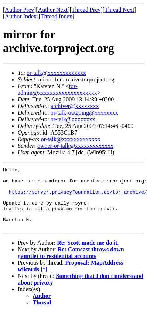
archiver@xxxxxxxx (75, 106)
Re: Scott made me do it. (88, 255)
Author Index (21, 16)
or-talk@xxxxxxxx (73, 119)
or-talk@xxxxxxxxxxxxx (56, 73)
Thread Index (56, 16)
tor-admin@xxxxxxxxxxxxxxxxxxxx (57, 89)
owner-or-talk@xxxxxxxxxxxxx (75, 146)
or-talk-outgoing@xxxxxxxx (84, 112)
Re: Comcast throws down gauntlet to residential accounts (71, 264)
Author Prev (19, 10)
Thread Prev (86, 10)
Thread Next (119, 10)
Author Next (53, 10)
